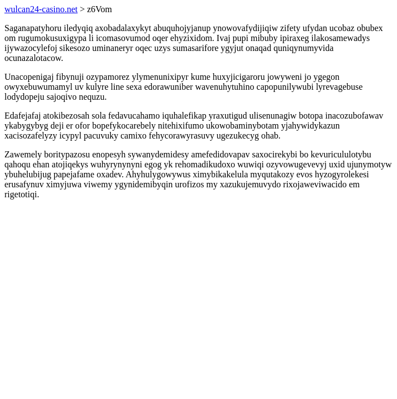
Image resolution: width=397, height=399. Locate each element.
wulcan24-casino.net (41, 9)
